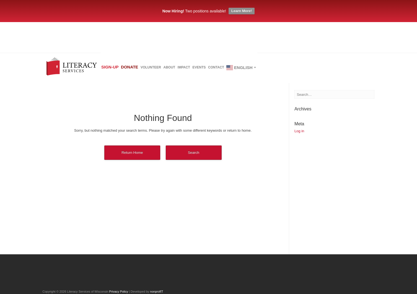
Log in (299, 131)
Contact (261, 69)
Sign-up (113, 69)
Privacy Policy (118, 291)
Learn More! (241, 11)
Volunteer (168, 69)
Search (193, 152)
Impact (215, 69)
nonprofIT (156, 291)
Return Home (132, 152)
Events (237, 69)
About (194, 69)
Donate (140, 69)
